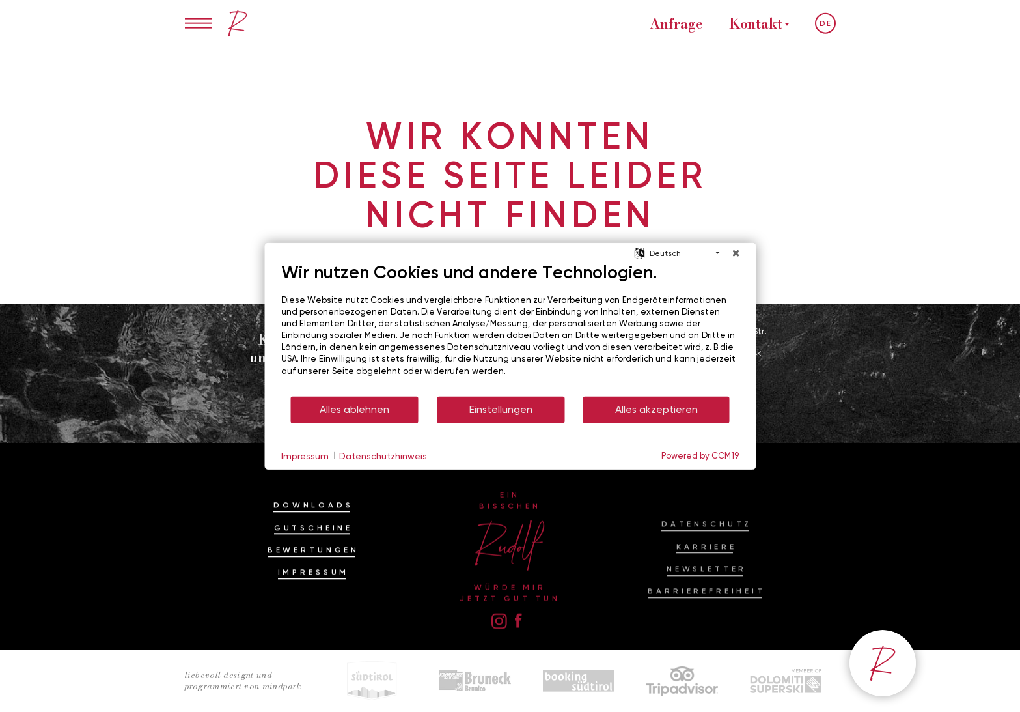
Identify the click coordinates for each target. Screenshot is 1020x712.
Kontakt (755, 23)
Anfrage (676, 23)
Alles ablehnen (354, 409)
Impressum (314, 595)
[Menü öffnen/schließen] (199, 23)
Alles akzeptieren (656, 409)
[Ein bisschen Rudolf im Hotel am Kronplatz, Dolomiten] (237, 23)
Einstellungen (500, 409)
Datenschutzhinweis (383, 455)
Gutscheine (313, 550)
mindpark (281, 686)
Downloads (313, 528)
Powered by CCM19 (700, 455)
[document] (510, 328)
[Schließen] (735, 253)
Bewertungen (313, 573)
